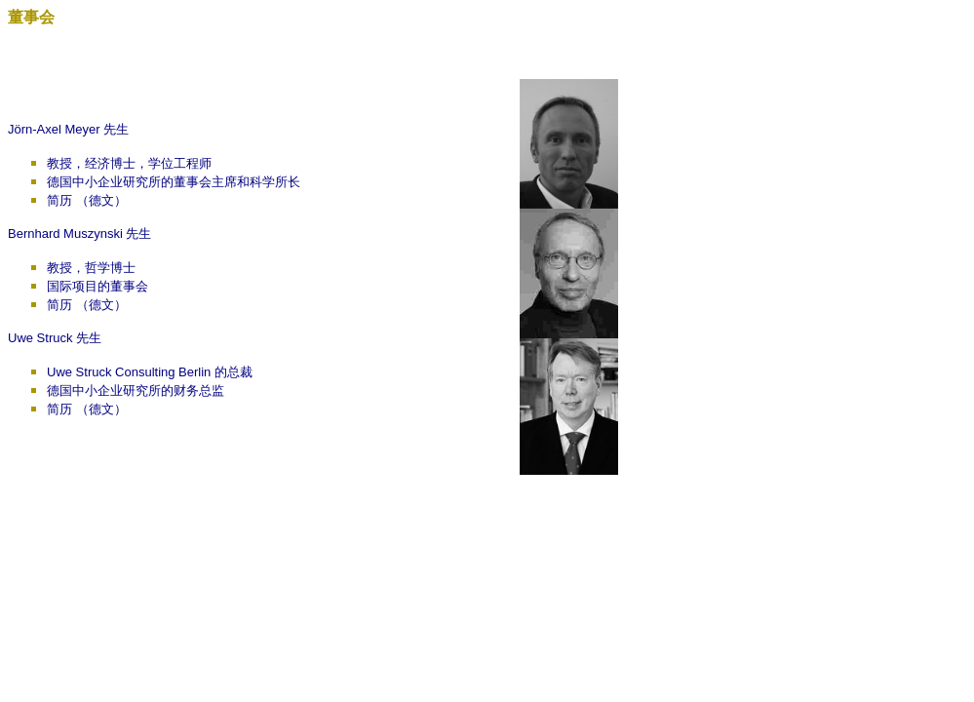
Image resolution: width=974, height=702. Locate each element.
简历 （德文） (87, 200)
